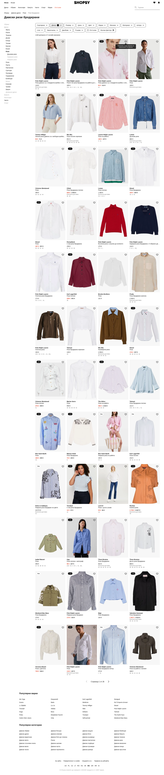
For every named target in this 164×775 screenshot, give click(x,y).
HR (96, 766)
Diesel (116, 705)
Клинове (9, 84)
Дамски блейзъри (120, 731)
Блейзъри (9, 78)
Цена (81, 25)
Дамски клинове (56, 734)
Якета (8, 30)
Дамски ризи (118, 740)
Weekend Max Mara (120, 718)
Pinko (21, 715)
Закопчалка (52, 30)
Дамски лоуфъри (88, 743)
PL (69, 766)
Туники (8, 87)
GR (92, 766)
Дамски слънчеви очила (27, 743)
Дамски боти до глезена (59, 737)
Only (52, 718)
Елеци (8, 40)
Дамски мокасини (120, 743)
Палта (8, 65)
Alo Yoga (22, 699)
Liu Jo (53, 705)
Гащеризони (10, 76)
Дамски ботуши (56, 731)
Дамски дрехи (24, 734)
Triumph (22, 708)
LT (75, 766)
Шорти (8, 89)
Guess (21, 702)
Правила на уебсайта (101, 761)
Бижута (30, 7)
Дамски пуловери (88, 746)
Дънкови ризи (12, 54)
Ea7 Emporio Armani (121, 702)
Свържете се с (87, 761)
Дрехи (6, 7)
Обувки (13, 7)
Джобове (66, 30)
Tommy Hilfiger (87, 705)
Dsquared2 (54, 699)
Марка (102, 25)
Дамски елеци (119, 746)
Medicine (85, 702)
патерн (140, 25)
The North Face (119, 715)
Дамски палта (55, 746)
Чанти (37, 7)
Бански (8, 46)
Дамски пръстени (120, 749)
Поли (7, 62)
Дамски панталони (89, 740)
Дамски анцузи (88, 731)
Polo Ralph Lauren (120, 708)
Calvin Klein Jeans (25, 718)
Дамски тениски (119, 737)
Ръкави (79, 30)
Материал (127, 25)
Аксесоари (21, 7)
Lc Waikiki (22, 705)
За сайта (58, 761)
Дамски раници (88, 749)
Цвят (91, 25)
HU (82, 766)
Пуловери (9, 73)
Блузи (8, 49)
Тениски (8, 35)
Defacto (85, 712)
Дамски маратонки (25, 737)
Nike (84, 708)
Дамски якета (23, 740)
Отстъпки (58, 7)
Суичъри (9, 70)
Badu (52, 702)
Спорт (43, 7)
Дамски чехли (24, 749)
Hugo (21, 712)
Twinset (116, 712)
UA (66, 766)
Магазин (114, 25)
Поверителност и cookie (71, 761)
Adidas (53, 708)
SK (85, 766)
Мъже (13, 3)
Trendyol (85, 715)
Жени (6, 3)
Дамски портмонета (57, 749)
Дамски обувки (24, 731)
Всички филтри (107, 30)
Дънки (8, 38)
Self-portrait (86, 718)
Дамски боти (87, 734)
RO (78, 766)
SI (98, 766)
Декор (57, 25)
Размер (70, 25)
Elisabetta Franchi (57, 715)
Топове (8, 43)
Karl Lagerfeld (87, 699)
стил (40, 30)
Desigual (117, 699)
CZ (72, 766)
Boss (52, 712)
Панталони (9, 68)
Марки (50, 7)
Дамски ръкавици (88, 737)
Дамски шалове (56, 743)
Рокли (8, 32)
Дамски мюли (23, 746)
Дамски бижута (119, 734)
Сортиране (42, 25)
